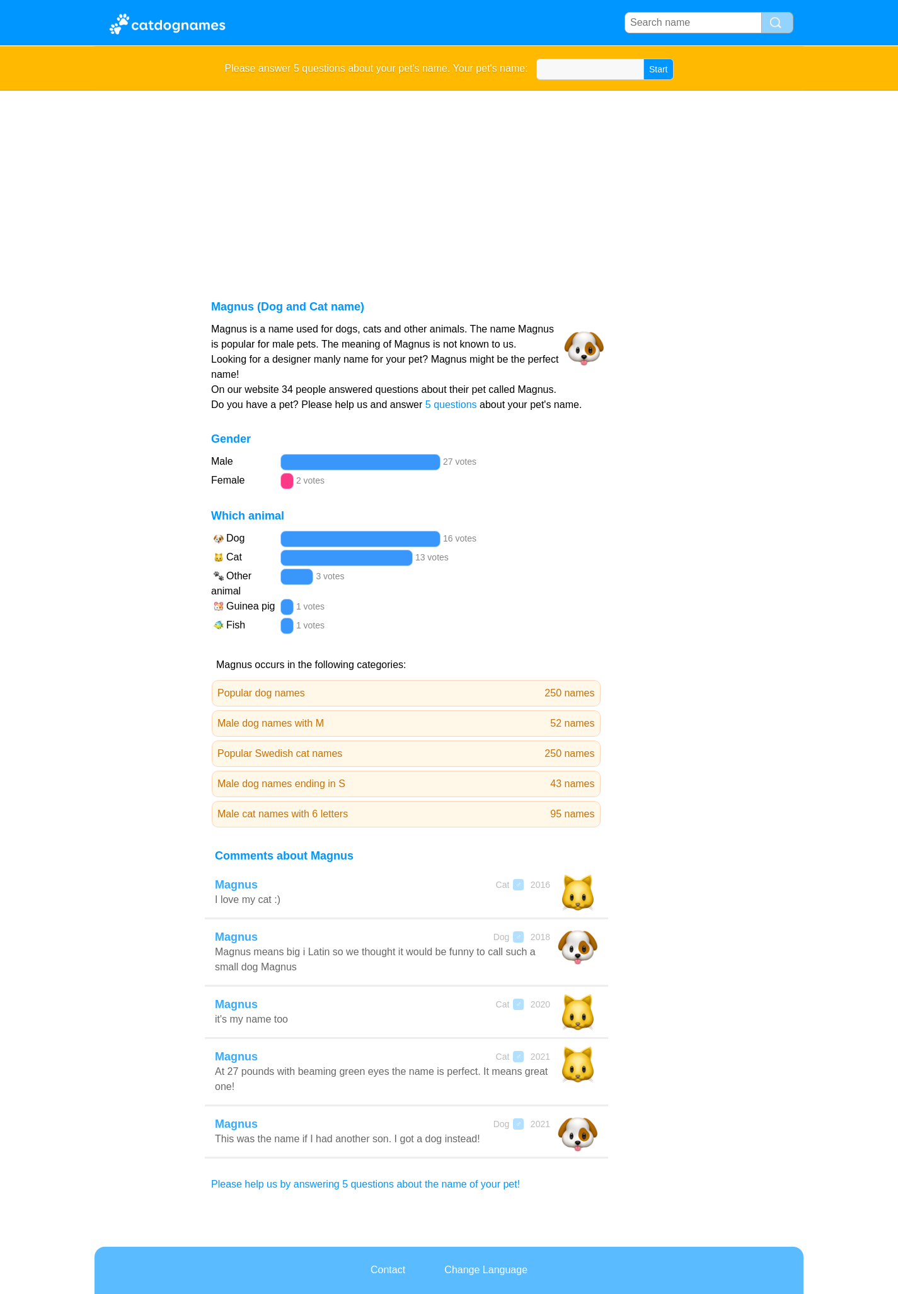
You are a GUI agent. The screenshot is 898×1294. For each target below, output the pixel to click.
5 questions (451, 404)
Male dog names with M (406, 723)
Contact (388, 1269)
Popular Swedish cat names (406, 753)
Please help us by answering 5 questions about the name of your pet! (365, 1184)
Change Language (485, 1269)
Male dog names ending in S (406, 784)
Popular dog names (406, 693)
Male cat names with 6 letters (406, 814)
